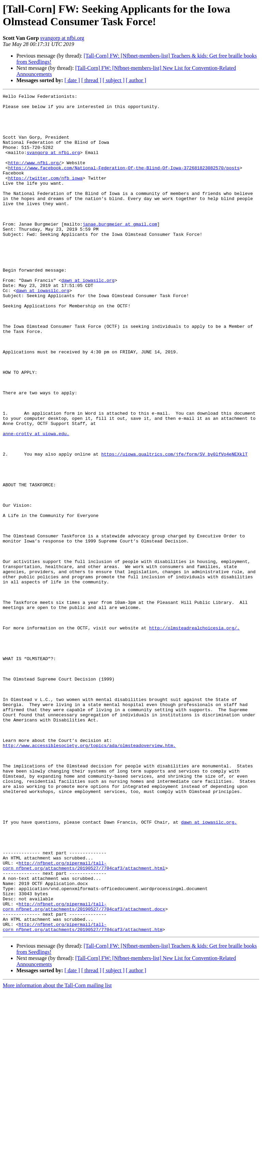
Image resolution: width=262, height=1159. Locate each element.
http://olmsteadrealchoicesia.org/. (194, 735)
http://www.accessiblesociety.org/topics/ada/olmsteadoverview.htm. (89, 876)
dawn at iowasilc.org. (209, 968)
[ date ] (72, 80)
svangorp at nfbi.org (62, 38)
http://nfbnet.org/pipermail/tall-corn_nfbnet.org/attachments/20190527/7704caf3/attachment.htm (82, 1094)
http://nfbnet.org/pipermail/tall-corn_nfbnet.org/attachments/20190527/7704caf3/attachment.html (84, 1020)
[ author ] (136, 80)
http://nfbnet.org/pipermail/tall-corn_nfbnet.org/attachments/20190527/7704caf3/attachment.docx (84, 1069)
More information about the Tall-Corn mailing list (57, 1153)
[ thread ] (91, 80)
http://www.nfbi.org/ (34, 177)
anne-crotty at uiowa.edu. (36, 502)
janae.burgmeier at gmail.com (120, 250)
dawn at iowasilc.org (88, 318)
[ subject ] (114, 80)
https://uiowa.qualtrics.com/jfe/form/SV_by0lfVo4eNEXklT (174, 526)
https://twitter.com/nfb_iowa (45, 195)
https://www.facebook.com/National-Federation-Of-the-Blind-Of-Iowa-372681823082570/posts (124, 183)
